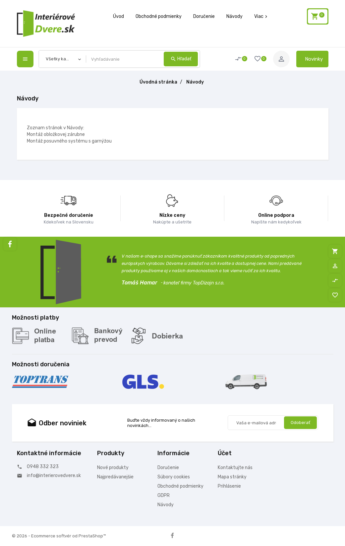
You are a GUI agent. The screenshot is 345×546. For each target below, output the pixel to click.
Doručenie (204, 16)
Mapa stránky (232, 477)
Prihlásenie (229, 486)
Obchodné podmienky (159, 16)
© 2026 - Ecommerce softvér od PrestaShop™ (59, 535)
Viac (261, 16)
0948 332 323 (43, 466)
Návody (234, 16)
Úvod (118, 16)
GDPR (163, 495)
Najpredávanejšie (115, 477)
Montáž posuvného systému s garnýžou (69, 141)
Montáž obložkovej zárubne (56, 134)
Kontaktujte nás (235, 467)
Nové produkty (113, 467)
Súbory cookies (173, 477)
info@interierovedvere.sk (54, 475)
